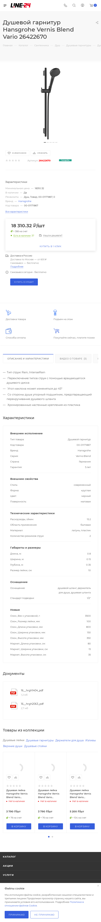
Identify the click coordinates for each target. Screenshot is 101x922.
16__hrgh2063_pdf (32, 703)
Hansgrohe (24, 201)
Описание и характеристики (28, 358)
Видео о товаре (73, 358)
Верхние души (12, 746)
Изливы (90, 740)
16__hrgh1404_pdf (32, 690)
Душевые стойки (35, 746)
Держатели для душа (69, 740)
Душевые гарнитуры (40, 740)
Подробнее (16, 266)
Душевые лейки (13, 740)
